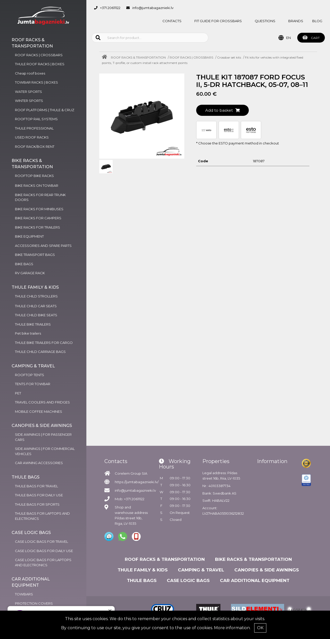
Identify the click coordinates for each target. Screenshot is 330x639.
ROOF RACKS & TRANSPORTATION (138, 57)
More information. (232, 627)
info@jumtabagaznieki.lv (153, 8)
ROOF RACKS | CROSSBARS (191, 57)
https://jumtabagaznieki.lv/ (137, 482)
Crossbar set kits (229, 57)
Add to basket (222, 110)
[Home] (106, 57)
